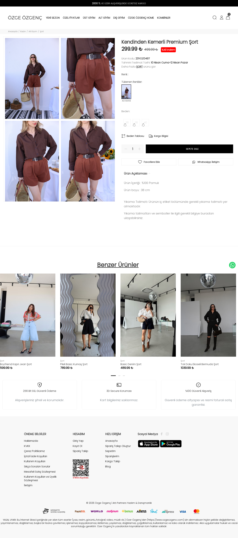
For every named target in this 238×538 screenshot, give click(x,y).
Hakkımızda (31, 441)
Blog (108, 466)
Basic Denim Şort (130, 364)
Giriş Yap (78, 441)
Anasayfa (13, 31)
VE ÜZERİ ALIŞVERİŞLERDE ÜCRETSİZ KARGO (119, 3)
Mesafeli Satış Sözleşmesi (40, 472)
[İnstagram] (166, 434)
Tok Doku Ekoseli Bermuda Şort (200, 364)
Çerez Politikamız (34, 451)
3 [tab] (124, 375)
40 (145, 122)
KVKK (27, 446)
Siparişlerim (112, 456)
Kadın (23, 31)
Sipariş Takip (80, 451)
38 (136, 122)
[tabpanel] (88, 318)
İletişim (28, 485)
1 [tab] (113, 375)
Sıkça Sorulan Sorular (37, 466)
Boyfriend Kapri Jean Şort (16, 364)
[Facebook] (162, 434)
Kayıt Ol (77, 446)
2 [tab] (119, 375)
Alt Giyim (33, 31)
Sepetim (110, 451)
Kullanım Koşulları (34, 461)
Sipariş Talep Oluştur (118, 446)
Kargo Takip (112, 461)
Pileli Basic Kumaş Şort (74, 364)
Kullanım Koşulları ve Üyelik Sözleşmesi (40, 478)
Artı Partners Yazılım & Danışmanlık (132, 503)
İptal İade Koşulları (35, 456)
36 (127, 122)
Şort (42, 31)
